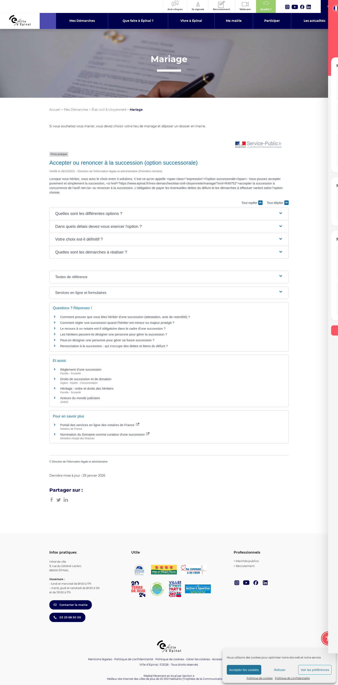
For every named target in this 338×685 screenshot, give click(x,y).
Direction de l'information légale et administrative (80, 461)
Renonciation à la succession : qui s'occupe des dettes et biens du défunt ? (114, 346)
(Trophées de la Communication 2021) (206, 678)
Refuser (279, 670)
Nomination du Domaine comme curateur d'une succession (104, 434)
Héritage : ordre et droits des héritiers (87, 388)
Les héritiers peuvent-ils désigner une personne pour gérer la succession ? (113, 334)
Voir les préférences (314, 670)
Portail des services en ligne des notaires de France (99, 425)
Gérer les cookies (198, 659)
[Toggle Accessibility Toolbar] (328, 638)
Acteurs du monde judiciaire (80, 398)
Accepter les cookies (244, 670)
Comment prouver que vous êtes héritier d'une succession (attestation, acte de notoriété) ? (125, 317)
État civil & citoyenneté (109, 110)
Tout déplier (278, 202)
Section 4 (188, 675)
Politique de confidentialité (292, 678)
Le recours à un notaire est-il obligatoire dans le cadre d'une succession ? (113, 328)
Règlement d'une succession (80, 369)
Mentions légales (100, 659)
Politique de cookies (260, 678)
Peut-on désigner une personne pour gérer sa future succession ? (107, 340)
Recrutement (245, 566)
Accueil (54, 110)
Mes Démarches (76, 110)
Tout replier (252, 202)
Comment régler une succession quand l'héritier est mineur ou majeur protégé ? (117, 322)
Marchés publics (247, 561)
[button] (169, 213)
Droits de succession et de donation (85, 379)
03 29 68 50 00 (67, 617)
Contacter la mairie (71, 604)
